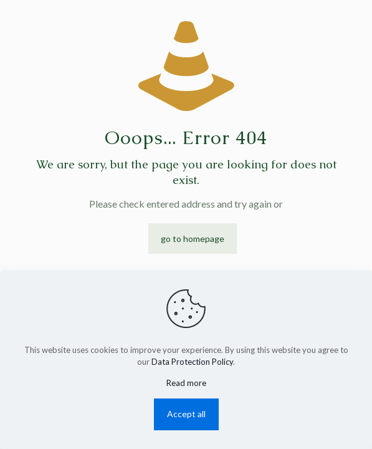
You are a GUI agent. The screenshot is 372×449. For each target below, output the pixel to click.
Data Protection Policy (192, 362)
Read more (186, 383)
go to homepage (192, 238)
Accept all (186, 413)
